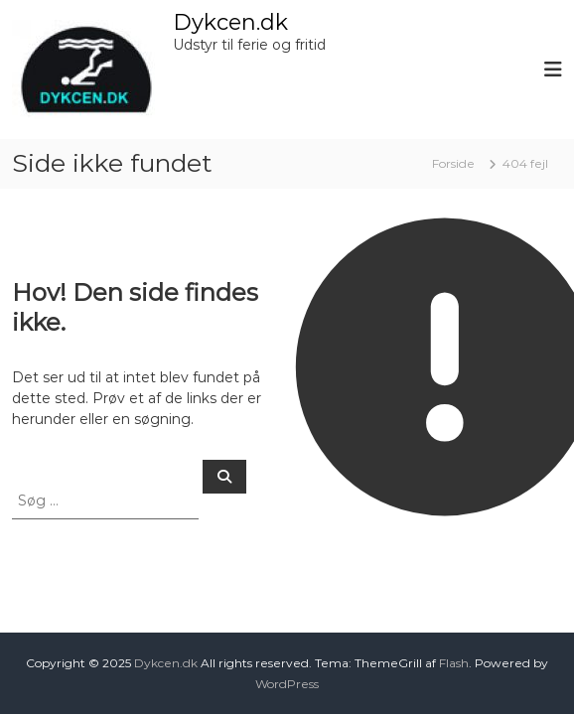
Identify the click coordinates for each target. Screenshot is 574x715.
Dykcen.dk (230, 22)
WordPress (287, 683)
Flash (454, 662)
